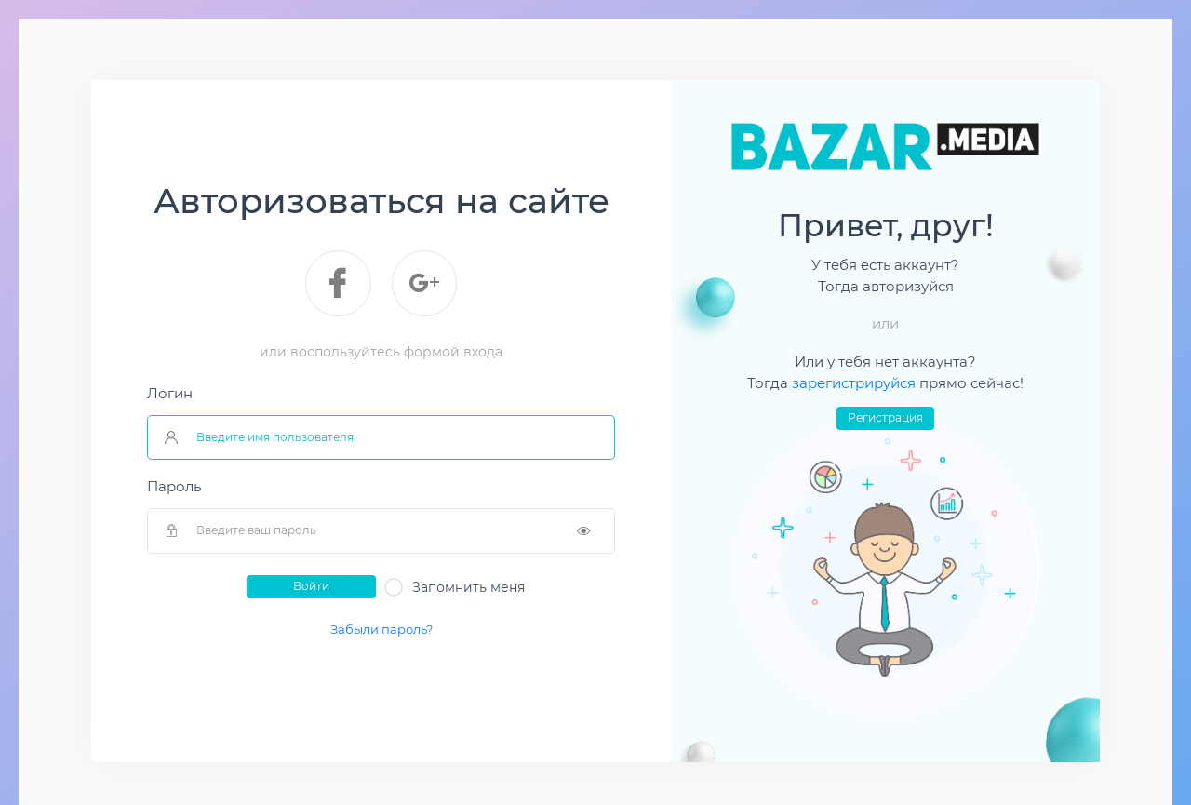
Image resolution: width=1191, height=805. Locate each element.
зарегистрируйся (855, 383)
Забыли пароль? (381, 629)
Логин (170, 393)
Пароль (174, 486)
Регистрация (885, 417)
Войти (311, 586)
